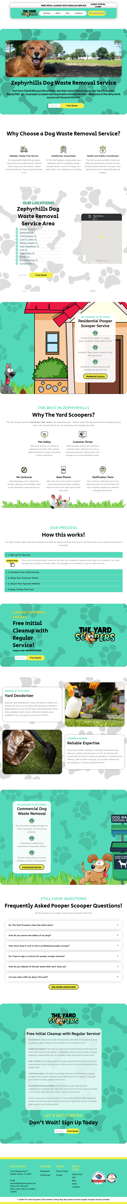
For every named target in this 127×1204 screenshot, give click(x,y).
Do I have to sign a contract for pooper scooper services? (37, 956)
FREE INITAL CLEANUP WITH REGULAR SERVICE (63, 5)
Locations (79, 13)
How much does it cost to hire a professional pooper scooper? (39, 946)
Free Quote (72, 105)
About (57, 13)
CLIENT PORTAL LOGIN (98, 5)
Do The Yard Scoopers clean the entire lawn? (31, 925)
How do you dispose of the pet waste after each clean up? (37, 966)
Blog (74, 1181)
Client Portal (77, 1174)
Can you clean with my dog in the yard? (28, 977)
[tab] (63, 925)
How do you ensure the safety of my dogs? (30, 935)
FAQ (67, 13)
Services (46, 13)
